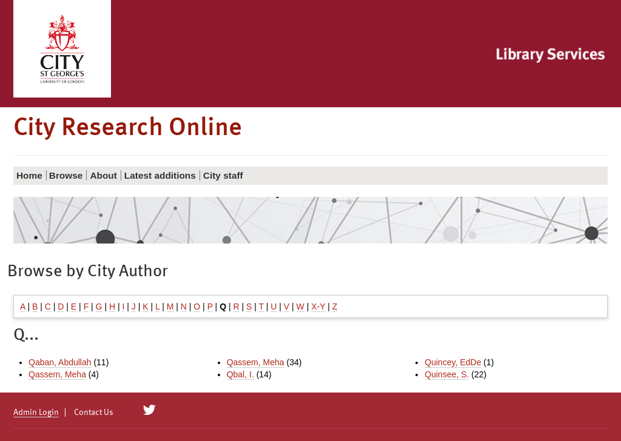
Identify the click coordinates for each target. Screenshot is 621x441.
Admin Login (36, 412)
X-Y (318, 306)
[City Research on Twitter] (149, 410)
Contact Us (93, 412)
